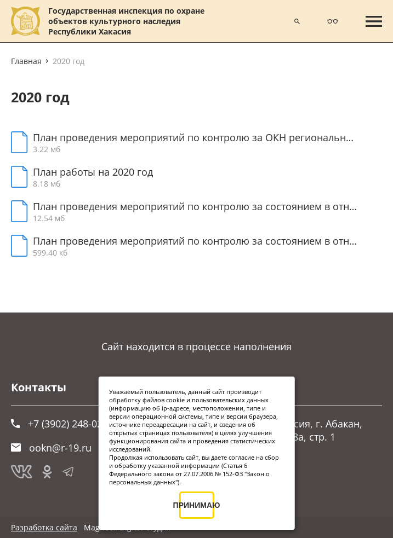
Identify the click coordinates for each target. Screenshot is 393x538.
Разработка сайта (44, 527)
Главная (26, 61)
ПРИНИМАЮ (196, 505)
